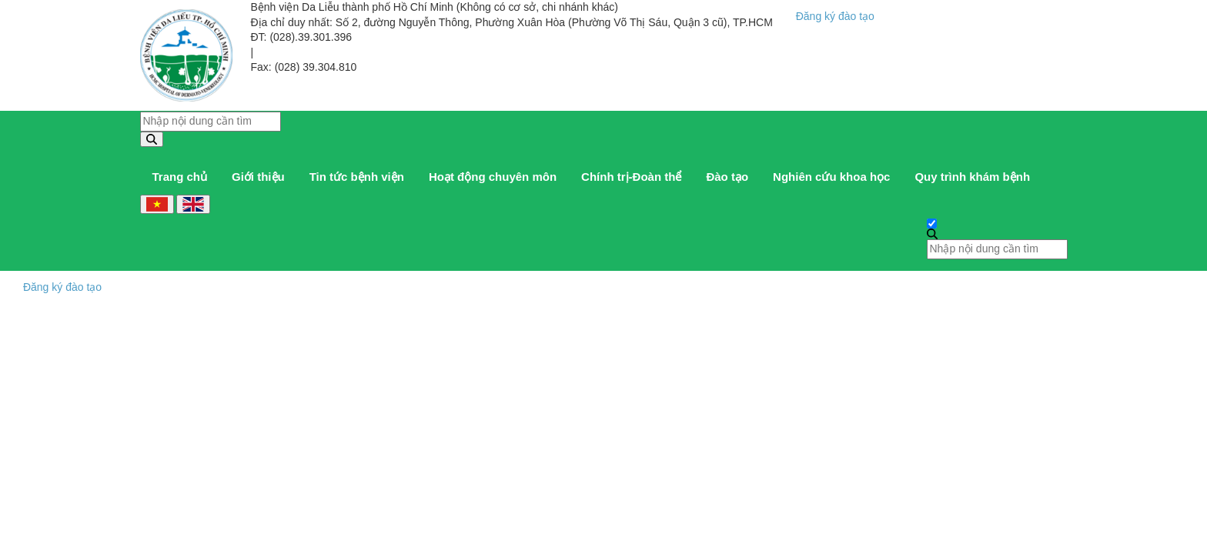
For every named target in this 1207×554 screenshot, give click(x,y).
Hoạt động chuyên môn (493, 176)
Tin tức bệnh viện (356, 176)
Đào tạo (727, 176)
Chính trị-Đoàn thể (631, 176)
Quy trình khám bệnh (972, 176)
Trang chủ (180, 176)
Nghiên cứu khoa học (831, 176)
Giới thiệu (258, 176)
